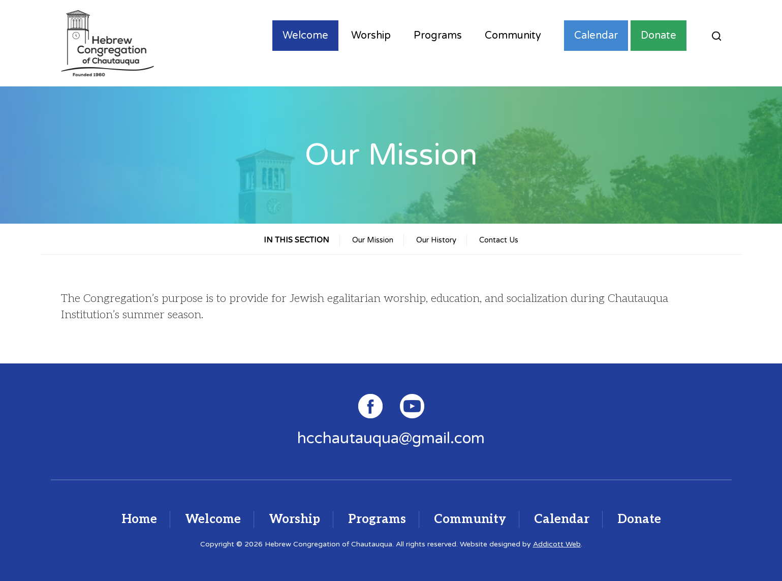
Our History (436, 239)
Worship (371, 35)
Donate (658, 35)
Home (139, 519)
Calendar (596, 35)
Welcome (305, 35)
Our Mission (372, 239)
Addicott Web (557, 544)
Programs (438, 35)
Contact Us (498, 239)
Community (513, 35)
